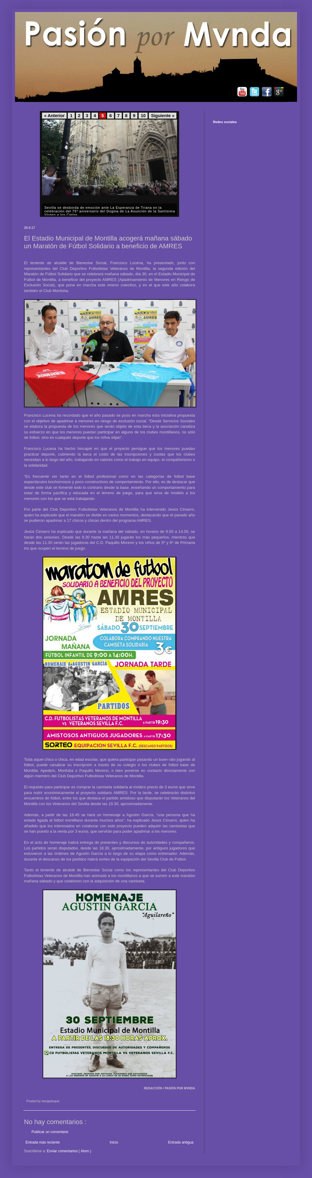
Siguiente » (162, 115)
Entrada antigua (181, 1142)
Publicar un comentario (50, 1132)
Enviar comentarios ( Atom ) (69, 1151)
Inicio (114, 1142)
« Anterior (54, 115)
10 (143, 115)
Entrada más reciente (43, 1142)
